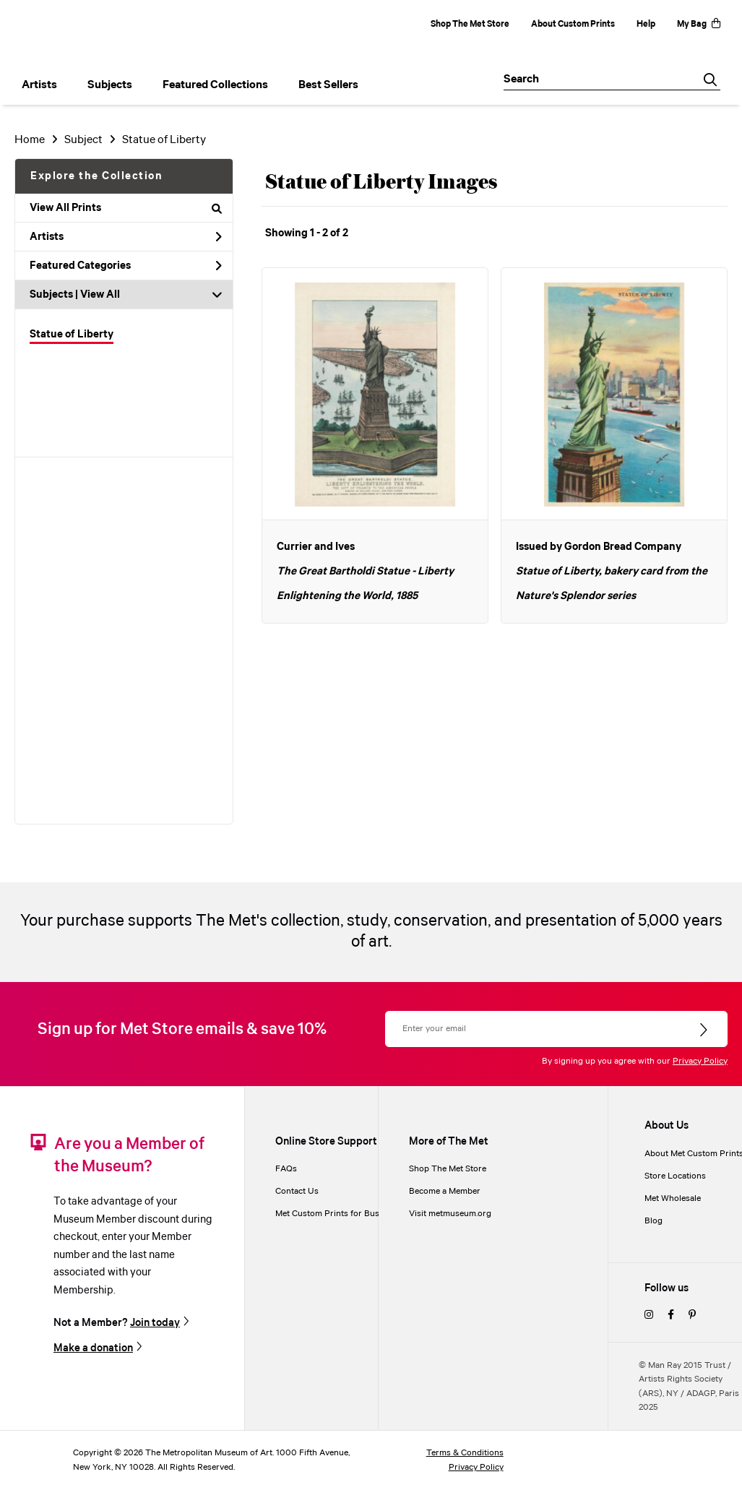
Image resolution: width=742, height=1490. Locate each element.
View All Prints (126, 208)
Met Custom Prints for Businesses (341, 1213)
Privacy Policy (700, 1061)
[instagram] (648, 1315)
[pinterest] (692, 1315)
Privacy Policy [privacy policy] (476, 1467)
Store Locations (675, 1176)
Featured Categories (126, 266)
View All (100, 295)
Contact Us (297, 1191)
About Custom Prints (573, 24)
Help (646, 24)
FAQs (286, 1169)
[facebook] (671, 1315)
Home (29, 139)
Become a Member (444, 1191)
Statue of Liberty (71, 334)
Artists (126, 237)
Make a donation (93, 1348)
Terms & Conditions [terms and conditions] (465, 1453)
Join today (155, 1322)
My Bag (698, 24)
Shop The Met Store (470, 24)
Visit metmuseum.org (450, 1213)
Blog (653, 1221)
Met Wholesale (672, 1198)
